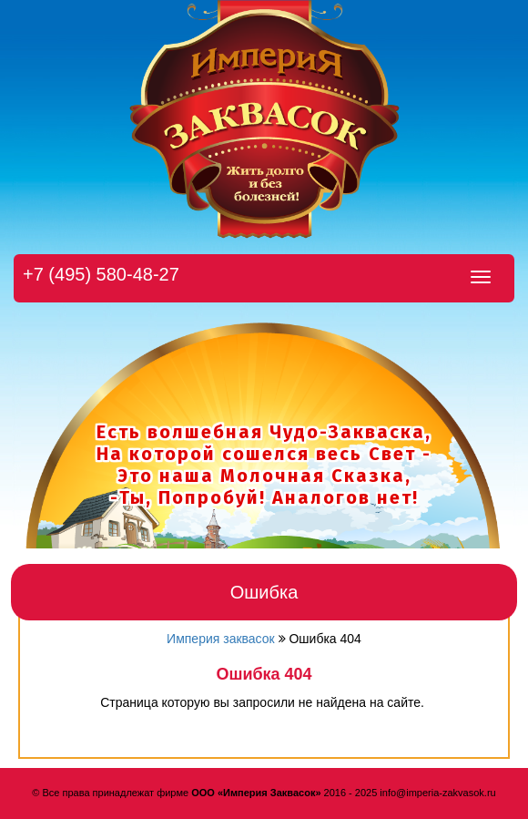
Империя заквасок (221, 638)
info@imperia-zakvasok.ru (437, 792)
